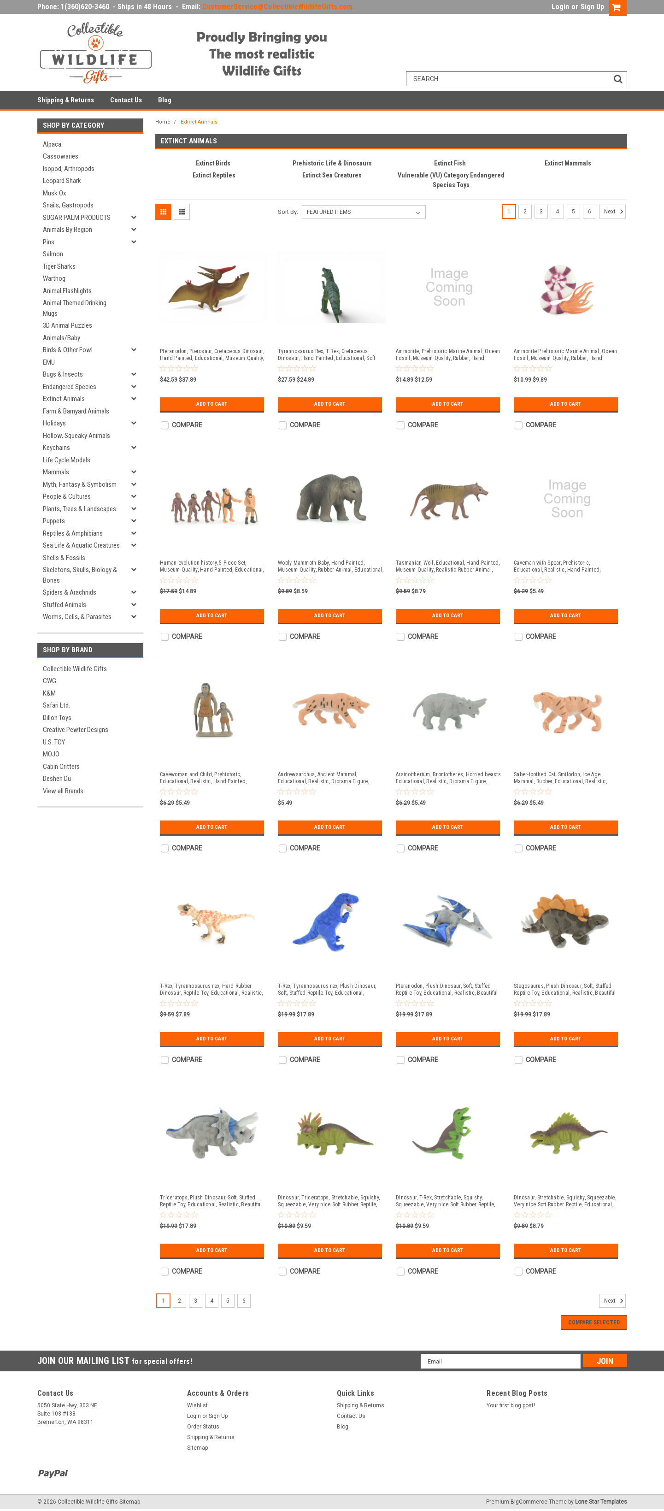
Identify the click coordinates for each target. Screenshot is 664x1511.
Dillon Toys (57, 718)
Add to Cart (212, 404)
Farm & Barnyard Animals (76, 411)
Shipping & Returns (65, 100)
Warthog (54, 278)
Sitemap (197, 1448)
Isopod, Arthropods (68, 169)
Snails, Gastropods (68, 205)
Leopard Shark (62, 181)
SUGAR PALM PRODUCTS (77, 217)
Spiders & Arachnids (69, 592)
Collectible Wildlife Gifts (75, 669)
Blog (164, 100)
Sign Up (592, 6)
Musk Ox (54, 193)
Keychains (56, 447)
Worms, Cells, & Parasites (77, 617)
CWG (49, 681)
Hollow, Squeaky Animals (76, 435)
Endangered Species (69, 387)
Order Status (203, 1426)
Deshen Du (57, 778)
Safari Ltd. (56, 705)
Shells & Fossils (64, 558)
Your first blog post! (511, 1405)
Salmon (53, 254)
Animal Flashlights (67, 291)
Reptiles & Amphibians (73, 533)
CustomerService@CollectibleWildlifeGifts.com (277, 6)
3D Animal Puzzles (67, 325)
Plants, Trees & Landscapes (79, 509)
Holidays (54, 423)
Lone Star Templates (601, 1502)
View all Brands (63, 791)
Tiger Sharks (59, 266)
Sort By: (288, 211)
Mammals (56, 472)
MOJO (51, 754)
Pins (48, 242)
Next (615, 211)
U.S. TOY (54, 742)
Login (560, 6)
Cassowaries (60, 156)
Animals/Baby (61, 338)
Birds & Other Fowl (68, 350)
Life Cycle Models (66, 460)
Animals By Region (67, 229)
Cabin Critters (61, 766)
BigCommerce (529, 1502)
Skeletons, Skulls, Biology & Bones (80, 575)
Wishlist (197, 1405)
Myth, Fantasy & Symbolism (80, 484)
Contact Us (126, 100)
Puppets (54, 521)
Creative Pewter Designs (75, 730)
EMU (49, 362)
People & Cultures (67, 496)
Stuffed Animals (64, 605)
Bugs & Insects (63, 374)
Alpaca (52, 144)
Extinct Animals (64, 399)
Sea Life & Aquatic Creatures (81, 545)
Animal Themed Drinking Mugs (74, 308)
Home (162, 122)
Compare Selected (594, 1322)
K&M (49, 693)
